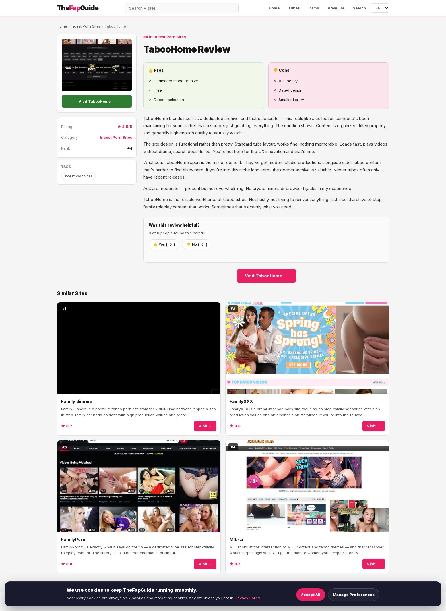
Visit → (205, 426)
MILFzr (237, 539)
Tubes (294, 8)
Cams (313, 8)
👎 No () (196, 244)
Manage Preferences (354, 594)
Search (359, 8)
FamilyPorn (73, 539)
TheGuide (78, 8)
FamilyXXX (241, 401)
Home (274, 8)
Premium (336, 8)
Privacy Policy (247, 598)
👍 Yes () (164, 244)
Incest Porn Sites (86, 26)
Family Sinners (77, 401)
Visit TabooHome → (97, 101)
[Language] (380, 8)
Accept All (310, 594)
